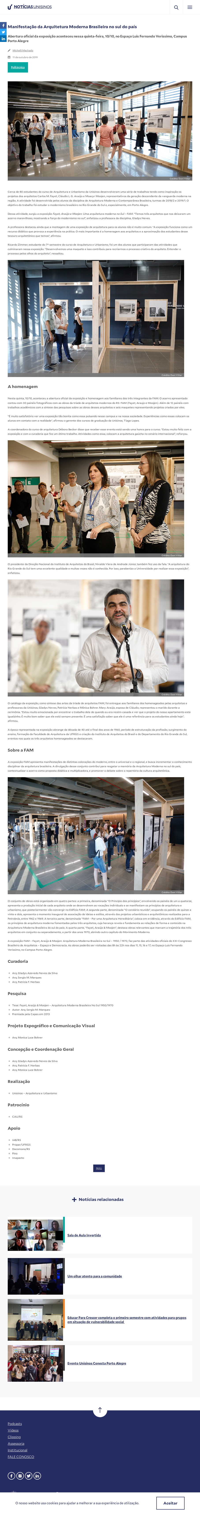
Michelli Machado (23, 50)
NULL (99, 1168)
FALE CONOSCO (21, 1456)
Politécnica (18, 67)
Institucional (17, 1450)
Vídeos (13, 1430)
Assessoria (16, 1443)
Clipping (14, 1437)
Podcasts (15, 1423)
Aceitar (170, 1503)
